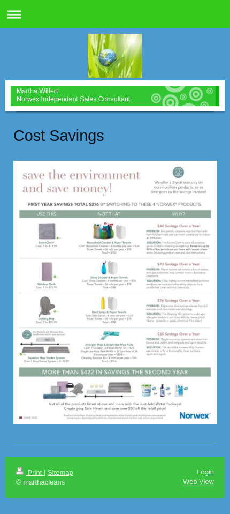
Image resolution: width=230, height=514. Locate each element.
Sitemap (60, 472)
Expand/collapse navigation (115, 14)
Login (205, 472)
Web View (198, 482)
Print (30, 472)
